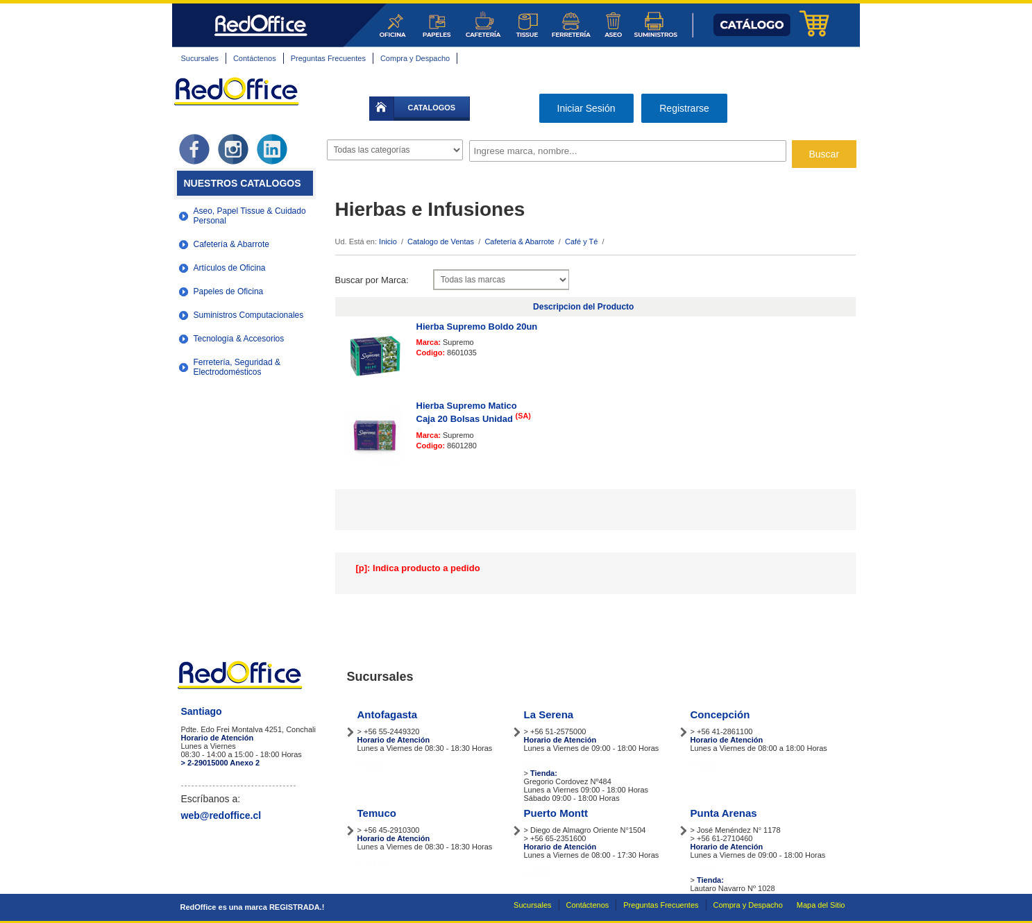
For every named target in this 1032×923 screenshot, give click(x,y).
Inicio (388, 241)
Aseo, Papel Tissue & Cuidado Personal (250, 216)
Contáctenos (254, 58)
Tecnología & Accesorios (239, 339)
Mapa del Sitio (821, 905)
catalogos (432, 107)
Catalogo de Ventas (440, 241)
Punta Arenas (724, 813)
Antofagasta (387, 714)
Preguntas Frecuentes (328, 58)
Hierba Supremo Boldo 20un (477, 326)
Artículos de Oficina (230, 268)
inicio (381, 108)
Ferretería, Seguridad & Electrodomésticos (237, 367)
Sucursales (200, 58)
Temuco (376, 813)
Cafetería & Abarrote (231, 244)
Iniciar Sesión (586, 108)
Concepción (720, 714)
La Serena (549, 714)
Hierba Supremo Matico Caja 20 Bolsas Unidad (473, 412)
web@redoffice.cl (221, 815)
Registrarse (684, 108)
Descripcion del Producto (583, 307)
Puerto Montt (556, 813)
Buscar (824, 154)
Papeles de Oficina (229, 291)
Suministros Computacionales (249, 315)
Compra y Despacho (415, 58)
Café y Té (581, 241)
